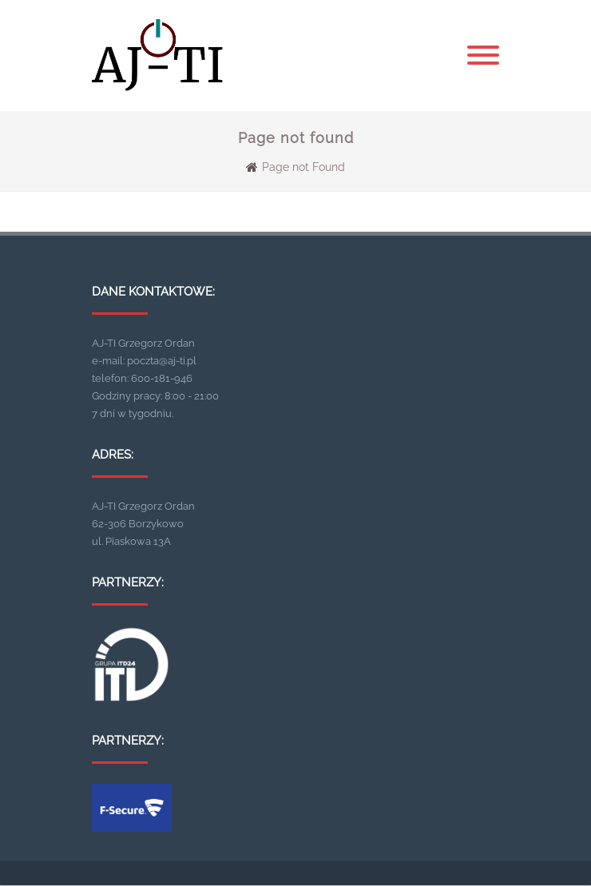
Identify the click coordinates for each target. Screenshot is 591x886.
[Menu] (483, 56)
